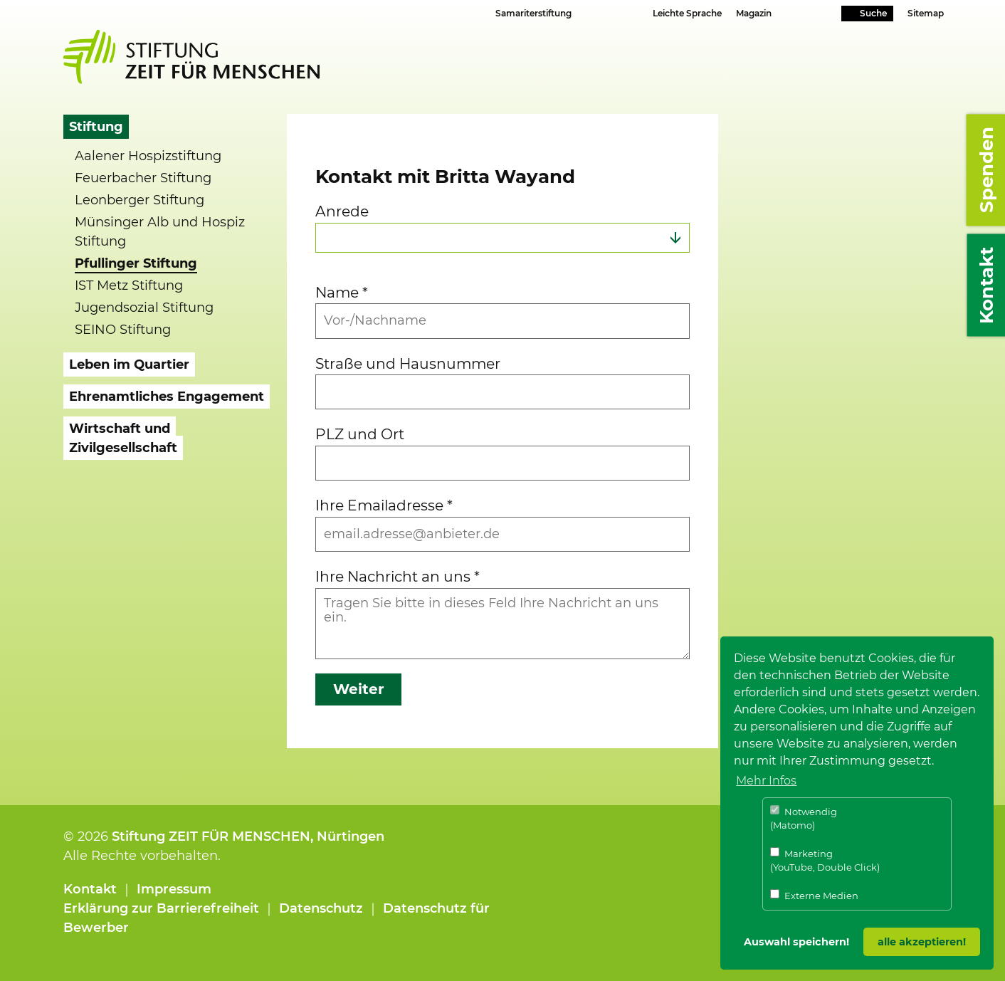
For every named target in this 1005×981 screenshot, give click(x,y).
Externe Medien (814, 895)
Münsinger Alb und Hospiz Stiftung (160, 231)
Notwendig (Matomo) (803, 818)
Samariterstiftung (533, 13)
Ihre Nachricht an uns (397, 576)
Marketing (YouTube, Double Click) (825, 860)
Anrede (342, 211)
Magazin (754, 13)
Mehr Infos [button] (766, 780)
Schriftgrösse (601, 12)
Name (341, 292)
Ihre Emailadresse (384, 505)
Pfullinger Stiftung (136, 263)
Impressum (174, 889)
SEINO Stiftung (123, 329)
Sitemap (925, 13)
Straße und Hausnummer (407, 363)
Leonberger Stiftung (139, 200)
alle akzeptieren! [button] (922, 941)
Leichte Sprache (687, 13)
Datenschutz (321, 908)
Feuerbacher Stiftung (143, 178)
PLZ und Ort (359, 434)
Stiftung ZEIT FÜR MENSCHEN (211, 836)
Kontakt (90, 889)
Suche (873, 13)
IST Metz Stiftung (129, 285)
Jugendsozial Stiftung (144, 307)
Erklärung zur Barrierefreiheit (161, 908)
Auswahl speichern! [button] (796, 941)
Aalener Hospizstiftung (148, 156)
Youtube (806, 14)
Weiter (358, 689)
